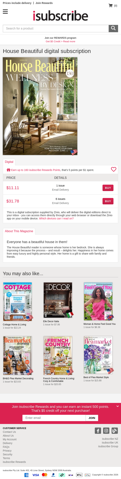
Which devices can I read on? (56, 218)
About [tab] (19, 231)
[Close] (117, 406)
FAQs (6, 446)
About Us (8, 435)
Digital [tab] (9, 161)
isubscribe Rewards (14, 461)
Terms (6, 458)
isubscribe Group (108, 446)
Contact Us (9, 431)
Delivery (7, 443)
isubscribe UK (110, 442)
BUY (108, 187)
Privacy (7, 450)
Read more (69, 41)
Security (7, 454)
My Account (9, 439)
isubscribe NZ (110, 438)
